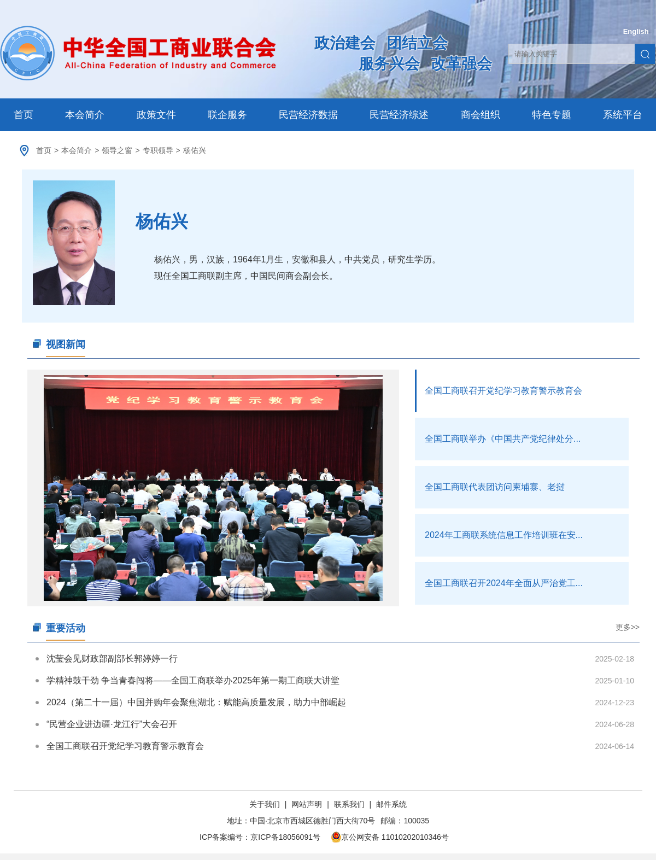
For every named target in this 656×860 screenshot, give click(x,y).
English (636, 31)
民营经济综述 (399, 114)
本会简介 (84, 114)
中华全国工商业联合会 (138, 53)
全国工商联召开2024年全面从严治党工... (504, 583)
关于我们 (265, 804)
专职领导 (158, 150)
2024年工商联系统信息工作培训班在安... (504, 535)
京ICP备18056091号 (285, 837)
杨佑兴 (194, 150)
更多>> (628, 627)
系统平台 (622, 114)
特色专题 (551, 114)
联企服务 (227, 114)
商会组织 (480, 114)
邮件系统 (391, 804)
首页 (23, 114)
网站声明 (306, 804)
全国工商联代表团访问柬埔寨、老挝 (495, 487)
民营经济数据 (308, 114)
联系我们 (349, 804)
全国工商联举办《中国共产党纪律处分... (503, 438)
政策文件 (156, 114)
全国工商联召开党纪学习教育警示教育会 (503, 390)
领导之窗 (117, 150)
